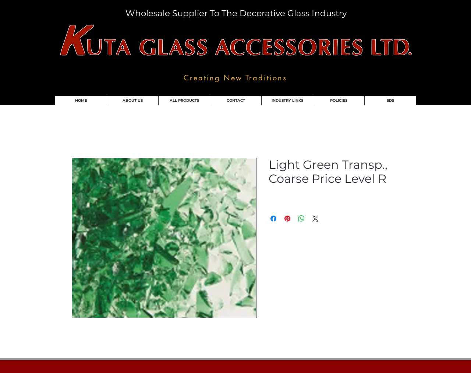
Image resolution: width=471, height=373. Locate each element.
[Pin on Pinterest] (287, 218)
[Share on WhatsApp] (301, 218)
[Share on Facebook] (273, 218)
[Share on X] (315, 218)
